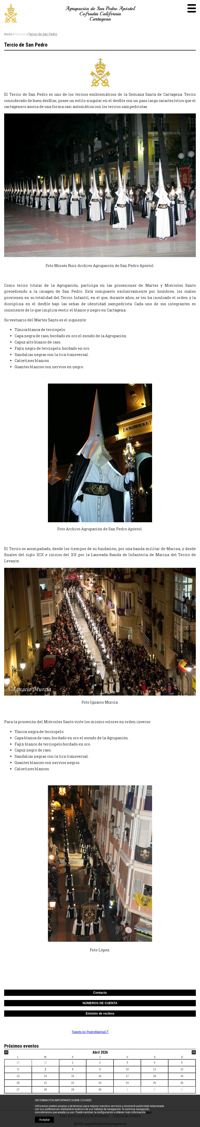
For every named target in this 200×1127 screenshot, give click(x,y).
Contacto (100, 993)
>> (193, 1052)
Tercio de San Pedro (42, 34)
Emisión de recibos (100, 1013)
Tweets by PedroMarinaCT (90, 1032)
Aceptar (44, 1120)
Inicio (8, 34)
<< (6, 1052)
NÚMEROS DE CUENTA (100, 1003)
